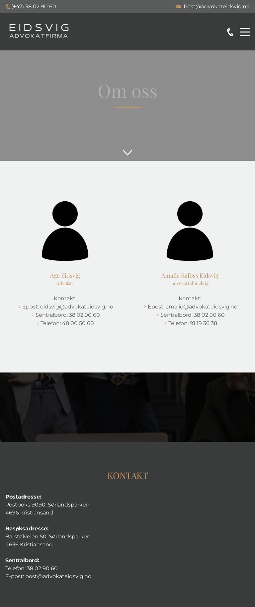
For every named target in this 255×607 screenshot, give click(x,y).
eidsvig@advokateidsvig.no (76, 307)
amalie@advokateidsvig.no (201, 307)
